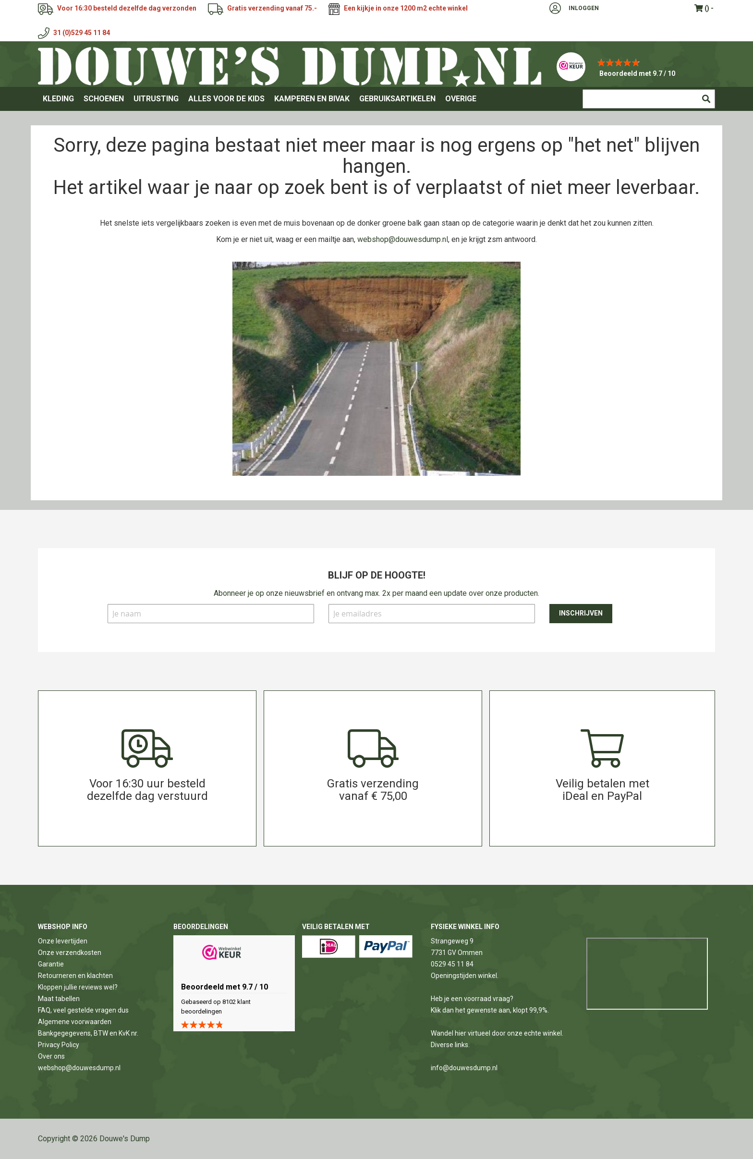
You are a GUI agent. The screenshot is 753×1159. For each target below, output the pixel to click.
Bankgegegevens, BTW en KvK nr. (88, 1033)
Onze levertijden (62, 941)
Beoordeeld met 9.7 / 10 (637, 73)
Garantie (51, 964)
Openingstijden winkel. (464, 975)
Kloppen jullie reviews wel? (78, 987)
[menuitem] (58, 99)
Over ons (51, 1056)
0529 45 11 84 (452, 964)
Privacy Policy (58, 1045)
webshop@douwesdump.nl (402, 239)
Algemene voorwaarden (74, 1022)
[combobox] (649, 99)
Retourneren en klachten (75, 975)
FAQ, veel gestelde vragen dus (83, 1010)
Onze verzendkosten (69, 952)
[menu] (376, 99)
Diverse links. (450, 1045)
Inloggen (584, 8)
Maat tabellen (59, 998)
